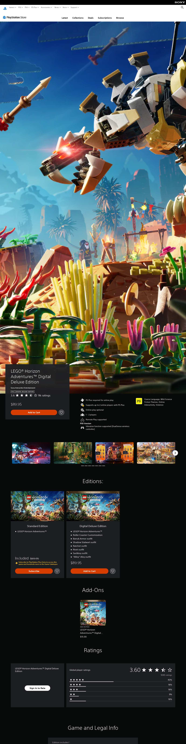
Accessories (45, 7)
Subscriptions (105, 15)
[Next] (175, 450)
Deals (90, 15)
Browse (120, 15)
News (56, 7)
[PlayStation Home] (5, 7)
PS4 (26, 7)
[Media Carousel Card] (31, 450)
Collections (78, 15)
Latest (65, 15)
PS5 (19, 7)
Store (65, 7)
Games (11, 7)
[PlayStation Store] (15, 15)
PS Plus (34, 7)
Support (74, 7)
